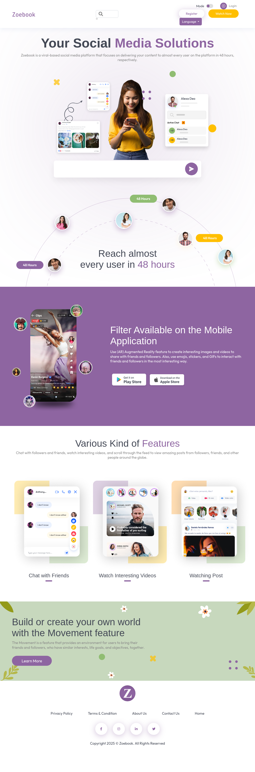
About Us (139, 713)
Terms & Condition (102, 713)
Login (228, 6)
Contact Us (170, 713)
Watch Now (223, 14)
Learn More (32, 660)
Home (199, 713)
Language (189, 22)
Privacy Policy (62, 713)
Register (192, 14)
